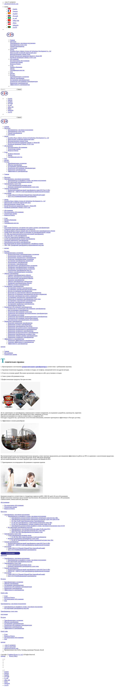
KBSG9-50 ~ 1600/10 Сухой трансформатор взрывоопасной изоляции (29, 191)
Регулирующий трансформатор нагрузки (20, 182)
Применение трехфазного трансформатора (20, 331)
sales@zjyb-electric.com (11, 4)
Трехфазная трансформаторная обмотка (20, 283)
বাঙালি (12, 27)
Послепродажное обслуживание (19, 60)
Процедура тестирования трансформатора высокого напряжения (27, 294)
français (13, 11)
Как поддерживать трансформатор (18, 310)
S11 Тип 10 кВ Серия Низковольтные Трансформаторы (27, 521)
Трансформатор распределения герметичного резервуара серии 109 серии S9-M (35, 519)
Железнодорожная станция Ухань (20, 54)
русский (13, 16)
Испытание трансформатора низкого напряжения (22, 296)
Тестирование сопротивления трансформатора (22, 300)
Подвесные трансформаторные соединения (21, 259)
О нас (11, 65)
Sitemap (3, 656)
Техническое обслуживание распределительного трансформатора (27, 316)
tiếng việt (13, 20)
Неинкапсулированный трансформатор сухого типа (23, 187)
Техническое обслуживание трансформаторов (24, 81)
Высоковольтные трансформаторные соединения (22, 265)
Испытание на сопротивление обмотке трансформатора (24, 292)
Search (19, 89)
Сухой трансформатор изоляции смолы (19, 185)
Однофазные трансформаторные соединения (21, 268)
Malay (12, 23)
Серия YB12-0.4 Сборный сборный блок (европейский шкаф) (26, 195)
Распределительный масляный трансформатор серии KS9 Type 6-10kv (29, 190)
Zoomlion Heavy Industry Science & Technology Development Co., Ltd (30, 51)
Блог (11, 72)
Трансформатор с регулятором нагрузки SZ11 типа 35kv (28, 530)
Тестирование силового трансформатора (20, 288)
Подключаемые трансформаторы (18, 262)
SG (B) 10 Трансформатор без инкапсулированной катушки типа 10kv (32, 540)
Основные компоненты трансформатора (16, 240)
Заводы (12, 68)
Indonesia (13, 25)
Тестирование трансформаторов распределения (22, 289)
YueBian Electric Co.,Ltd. (15, 654)
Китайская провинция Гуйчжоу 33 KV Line (23, 57)
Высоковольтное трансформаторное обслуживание (23, 319)
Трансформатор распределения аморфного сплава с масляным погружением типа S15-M (38, 526)
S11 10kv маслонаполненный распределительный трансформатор (24, 234)
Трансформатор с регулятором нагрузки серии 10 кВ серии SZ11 (30, 529)
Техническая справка (16, 62)
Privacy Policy (13, 656)
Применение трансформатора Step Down (20, 326)
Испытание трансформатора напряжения (20, 302)
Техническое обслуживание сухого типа (20, 312)
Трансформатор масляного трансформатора (17, 242)
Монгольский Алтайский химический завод (23, 53)
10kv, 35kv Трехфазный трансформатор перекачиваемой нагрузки (24, 245)
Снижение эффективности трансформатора (21, 342)
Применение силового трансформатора (19, 324)
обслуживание (14, 59)
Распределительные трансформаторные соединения (23, 254)
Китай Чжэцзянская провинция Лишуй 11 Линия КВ (26, 56)
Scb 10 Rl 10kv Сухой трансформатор (15, 235)
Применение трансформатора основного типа (21, 334)
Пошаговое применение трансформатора (20, 323)
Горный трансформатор (17, 46)
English (12, 9)
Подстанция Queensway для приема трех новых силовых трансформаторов (26, 227)
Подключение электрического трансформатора (22, 257)
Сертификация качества (17, 70)
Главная (12, 40)
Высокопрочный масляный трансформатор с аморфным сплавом (23, 243)
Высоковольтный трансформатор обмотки (20, 278)
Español (12, 13)
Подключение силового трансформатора (20, 256)
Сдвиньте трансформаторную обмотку (19, 275)
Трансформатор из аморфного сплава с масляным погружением (27, 180)
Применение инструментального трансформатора (23, 327)
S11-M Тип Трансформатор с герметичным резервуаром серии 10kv (31, 522)
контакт (12, 73)
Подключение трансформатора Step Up (19, 270)
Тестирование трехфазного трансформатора (21, 304)
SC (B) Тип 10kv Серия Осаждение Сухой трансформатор (28, 537)
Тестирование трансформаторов (19, 80)
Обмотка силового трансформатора (18, 284)
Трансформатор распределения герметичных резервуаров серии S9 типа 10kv (34, 518)
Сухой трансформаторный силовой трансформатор (19, 239)
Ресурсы (12, 75)
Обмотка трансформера (17, 78)
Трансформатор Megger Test (16, 305)
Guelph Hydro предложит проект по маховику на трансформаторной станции (27, 232)
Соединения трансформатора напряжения (20, 260)
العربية (12, 18)
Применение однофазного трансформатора (21, 337)
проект (12, 49)
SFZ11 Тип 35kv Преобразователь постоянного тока (27, 532)
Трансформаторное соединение (19, 76)
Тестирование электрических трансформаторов (22, 297)
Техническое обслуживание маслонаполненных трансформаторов (27, 313)
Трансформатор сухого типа (18, 45)
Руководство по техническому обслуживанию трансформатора (27, 308)
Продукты (13, 41)
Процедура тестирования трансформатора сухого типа (24, 299)
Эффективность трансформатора (20, 84)
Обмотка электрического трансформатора (20, 276)
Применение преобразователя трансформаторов (22, 329)
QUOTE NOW (10, 553)
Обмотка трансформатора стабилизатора (20, 281)
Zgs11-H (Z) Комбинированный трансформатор (22, 196)
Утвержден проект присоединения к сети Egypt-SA (19, 229)
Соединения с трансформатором (17, 264)
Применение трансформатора (19, 83)
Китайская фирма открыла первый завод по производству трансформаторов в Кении (29, 231)
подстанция (13, 48)
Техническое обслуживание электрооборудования (23, 318)
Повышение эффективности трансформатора (21, 340)
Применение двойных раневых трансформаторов (22, 335)
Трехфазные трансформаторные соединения (21, 267)
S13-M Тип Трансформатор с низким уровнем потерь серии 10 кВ (31, 524)
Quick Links (4, 593)
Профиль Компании (16, 67)
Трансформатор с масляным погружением (22, 43)
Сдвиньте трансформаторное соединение (20, 272)
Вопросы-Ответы (15, 64)
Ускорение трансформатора (16, 280)
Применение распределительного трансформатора (23, 332)
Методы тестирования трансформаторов (20, 291)
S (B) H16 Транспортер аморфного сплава (16, 237)
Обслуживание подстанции (16, 315)
